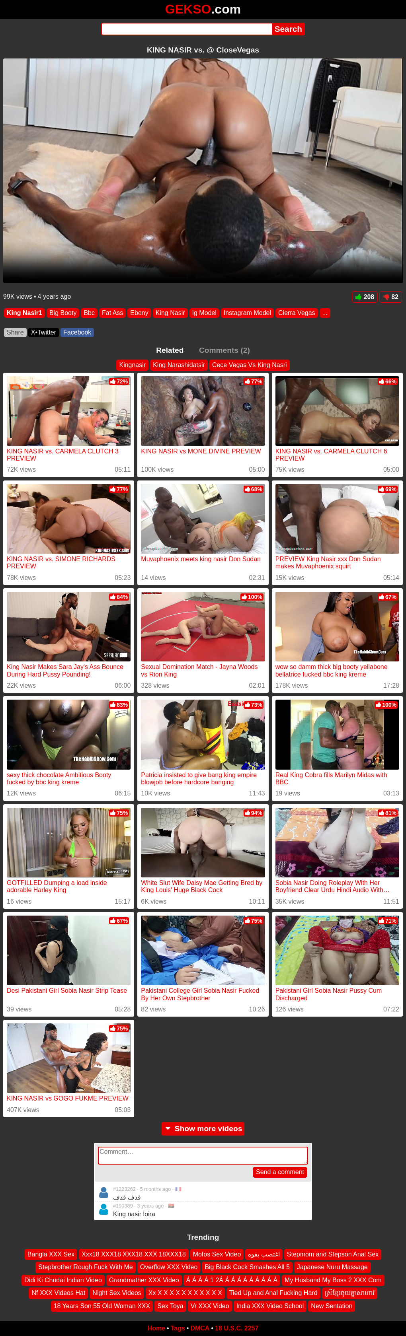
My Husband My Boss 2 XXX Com (333, 1280)
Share (15, 332)
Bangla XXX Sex (50, 1254)
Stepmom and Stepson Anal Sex (333, 1254)
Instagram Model (247, 312)
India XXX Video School (270, 1306)
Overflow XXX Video (169, 1267)
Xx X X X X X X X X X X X (185, 1292)
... (325, 312)
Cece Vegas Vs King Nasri (249, 365)
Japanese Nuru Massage (332, 1267)
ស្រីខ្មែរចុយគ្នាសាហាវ (350, 1292)
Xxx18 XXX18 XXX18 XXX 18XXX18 (134, 1254)
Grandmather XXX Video (144, 1280)
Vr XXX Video (210, 1306)
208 (365, 297)
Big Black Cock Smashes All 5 (247, 1267)
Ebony (139, 312)
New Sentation (331, 1306)
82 (390, 297)
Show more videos (203, 1128)
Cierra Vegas (296, 312)
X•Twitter (43, 332)
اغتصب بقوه (263, 1254)
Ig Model (204, 312)
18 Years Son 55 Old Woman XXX (102, 1306)
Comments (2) (224, 350)
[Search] (186, 29)
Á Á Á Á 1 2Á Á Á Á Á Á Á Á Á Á (231, 1280)
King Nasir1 (24, 312)
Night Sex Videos (116, 1292)
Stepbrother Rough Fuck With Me (85, 1267)
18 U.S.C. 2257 (236, 1328)
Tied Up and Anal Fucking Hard (273, 1292)
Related (169, 350)
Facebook (77, 332)
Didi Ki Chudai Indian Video (63, 1280)
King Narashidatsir (179, 365)
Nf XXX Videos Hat (58, 1292)
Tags (178, 1328)
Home (156, 1328)
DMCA (199, 1328)
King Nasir (170, 312)
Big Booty (62, 312)
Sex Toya (170, 1306)
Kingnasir (132, 365)
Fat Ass (112, 312)
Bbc (89, 312)
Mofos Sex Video (217, 1254)
